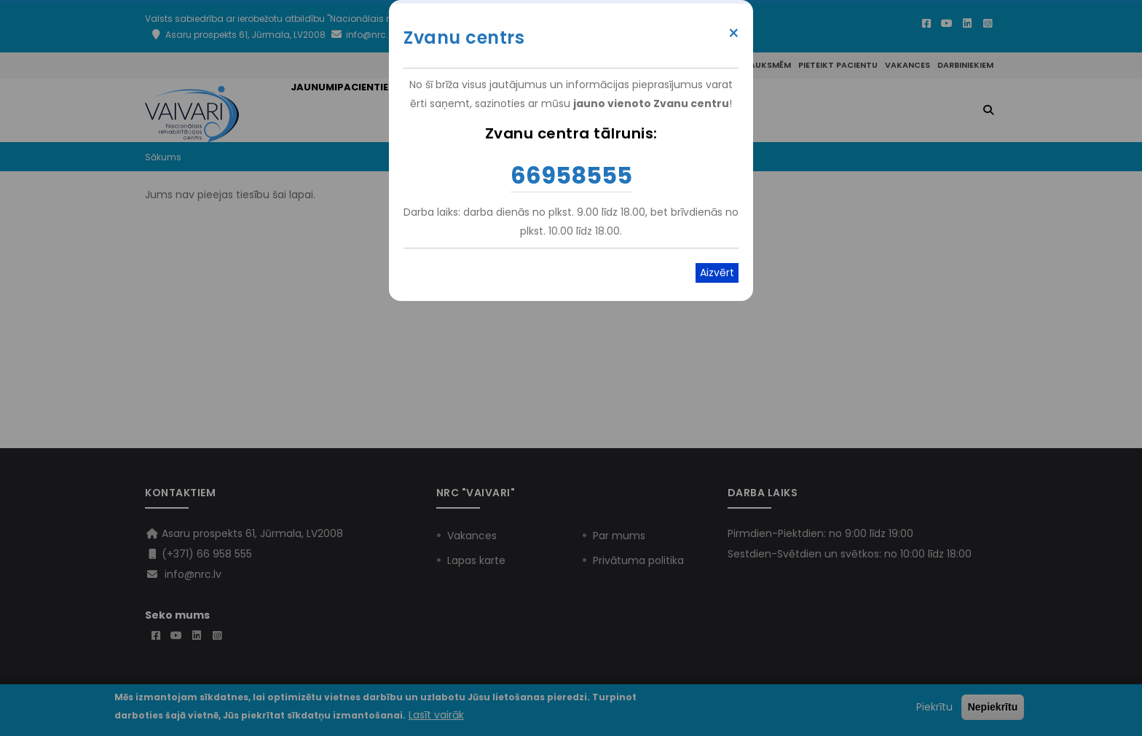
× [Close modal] (734, 33)
